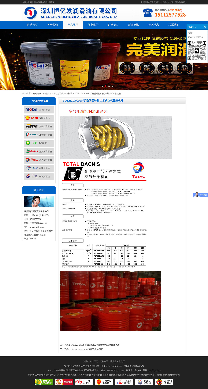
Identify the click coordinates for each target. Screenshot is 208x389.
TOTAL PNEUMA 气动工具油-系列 (87, 349)
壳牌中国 (104, 361)
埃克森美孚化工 (117, 361)
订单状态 (113, 24)
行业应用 (93, 24)
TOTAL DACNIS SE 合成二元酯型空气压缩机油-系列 (95, 345)
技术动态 (153, 24)
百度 (96, 361)
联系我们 (173, 24)
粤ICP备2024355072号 (134, 366)
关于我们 (52, 24)
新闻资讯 (133, 24)
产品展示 (72, 24)
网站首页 (32, 24)
